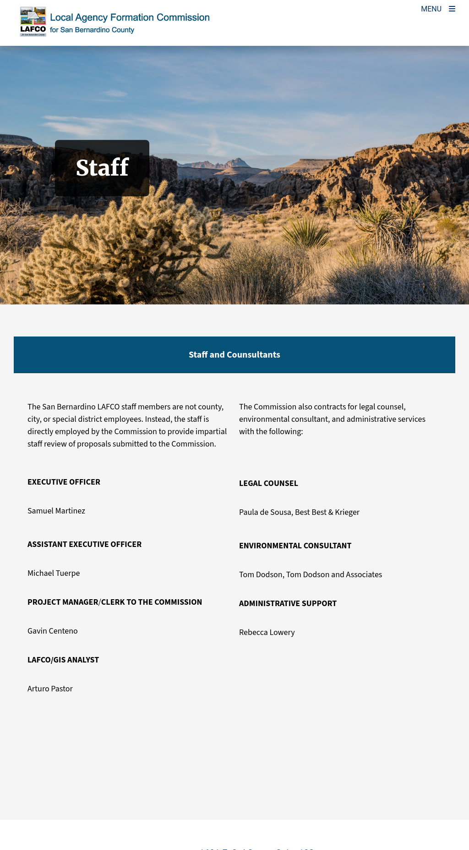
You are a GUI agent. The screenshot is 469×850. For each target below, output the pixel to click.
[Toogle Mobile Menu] (438, 8)
